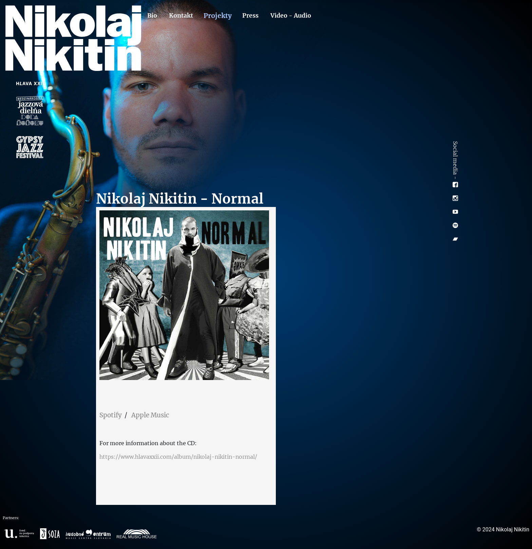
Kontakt (181, 15)
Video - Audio (290, 15)
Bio (152, 15)
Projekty (218, 16)
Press (250, 15)
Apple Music (150, 415)
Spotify (110, 415)
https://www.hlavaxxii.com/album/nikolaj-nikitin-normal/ (178, 456)
